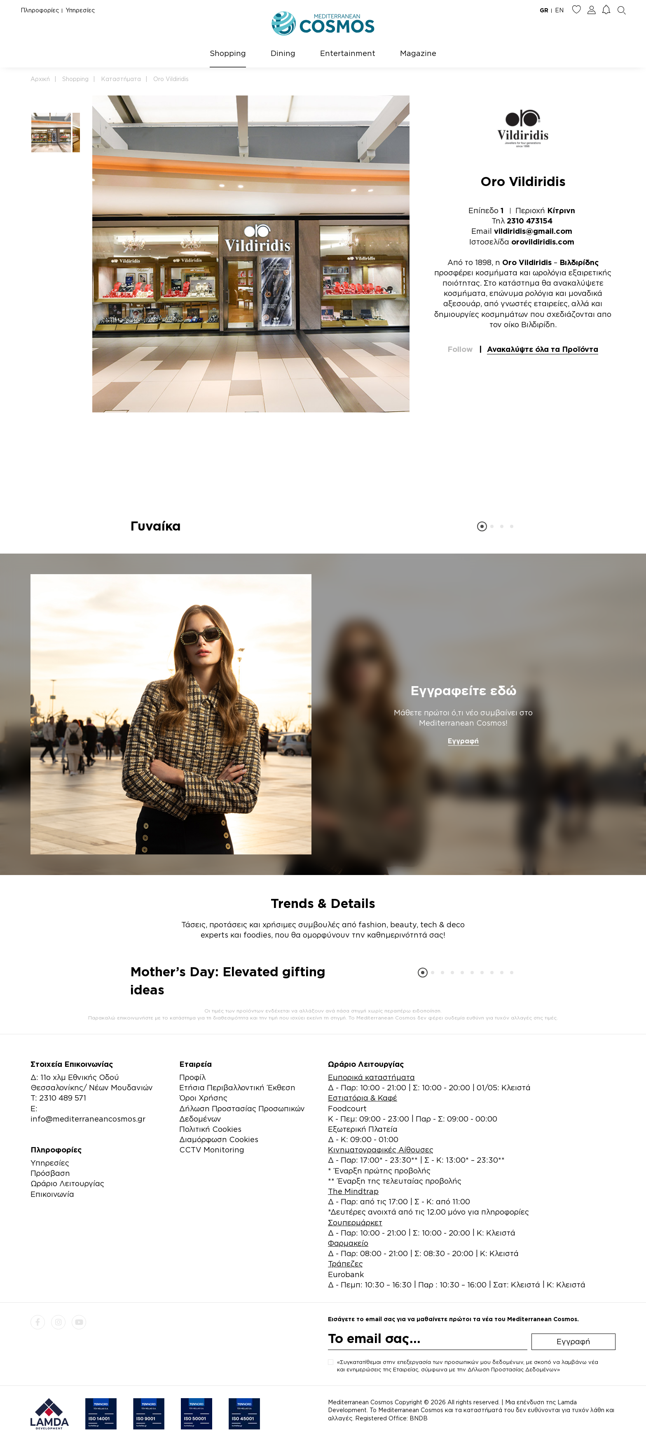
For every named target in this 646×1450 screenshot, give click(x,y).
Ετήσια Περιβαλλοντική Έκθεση (237, 1087)
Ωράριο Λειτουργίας (67, 1183)
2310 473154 (529, 220)
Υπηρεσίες (80, 10)
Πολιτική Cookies (210, 1129)
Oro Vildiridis (171, 79)
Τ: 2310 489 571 (58, 1098)
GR (544, 10)
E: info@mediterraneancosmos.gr (87, 1113)
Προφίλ (192, 1077)
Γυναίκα (155, 526)
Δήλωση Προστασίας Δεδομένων (512, 1369)
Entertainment (347, 53)
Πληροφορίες (40, 10)
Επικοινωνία (52, 1194)
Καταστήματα (121, 79)
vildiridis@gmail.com (533, 231)
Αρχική (40, 79)
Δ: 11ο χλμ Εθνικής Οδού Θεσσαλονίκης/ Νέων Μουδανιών (91, 1082)
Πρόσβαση (50, 1173)
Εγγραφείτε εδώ (463, 690)
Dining (283, 53)
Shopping (228, 53)
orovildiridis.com (542, 241)
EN (559, 10)
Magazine (418, 53)
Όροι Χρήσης (203, 1098)
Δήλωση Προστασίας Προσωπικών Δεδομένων (242, 1113)
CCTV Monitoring (211, 1149)
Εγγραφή (463, 741)
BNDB (419, 1418)
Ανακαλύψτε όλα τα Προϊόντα (542, 349)
